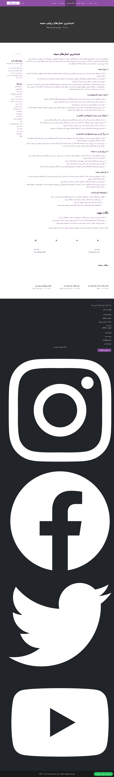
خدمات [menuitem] (89, 3)
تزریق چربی (58, 27)
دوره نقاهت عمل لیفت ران (72, 286)
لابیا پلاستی (19, 116)
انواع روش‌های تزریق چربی (43, 286)
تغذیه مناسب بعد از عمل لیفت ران (98, 286)
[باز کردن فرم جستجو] (23, 3)
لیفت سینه (101, 104)
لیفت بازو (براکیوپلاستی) (15, 123)
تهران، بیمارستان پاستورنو (103, 300)
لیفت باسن (19, 126)
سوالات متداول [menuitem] (81, 3)
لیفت (70, 288)
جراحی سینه (52, 27)
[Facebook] (97, 240)
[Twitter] (77, 240)
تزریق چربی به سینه (16, 73)
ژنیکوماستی (19, 114)
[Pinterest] (56, 240)
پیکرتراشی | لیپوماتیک (16, 94)
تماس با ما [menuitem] (61, 3)
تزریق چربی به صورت (16, 101)
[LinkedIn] (35, 240)
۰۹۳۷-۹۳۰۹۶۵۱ (106, 303)
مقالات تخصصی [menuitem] (70, 3)
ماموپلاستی (19, 133)
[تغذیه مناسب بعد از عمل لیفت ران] (95, 275)
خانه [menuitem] (96, 3)
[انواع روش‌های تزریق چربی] (38, 275)
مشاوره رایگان (13, 3)
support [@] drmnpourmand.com (101, 307)
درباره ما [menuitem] (54, 3)
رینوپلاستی (19, 111)
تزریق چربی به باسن (16, 99)
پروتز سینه (19, 91)
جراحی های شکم (17, 109)
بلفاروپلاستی (18, 89)
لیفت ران (65, 288)
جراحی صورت (18, 106)
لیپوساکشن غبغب (17, 118)
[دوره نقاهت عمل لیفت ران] (67, 275)
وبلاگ (48, 27)
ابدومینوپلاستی (18, 86)
